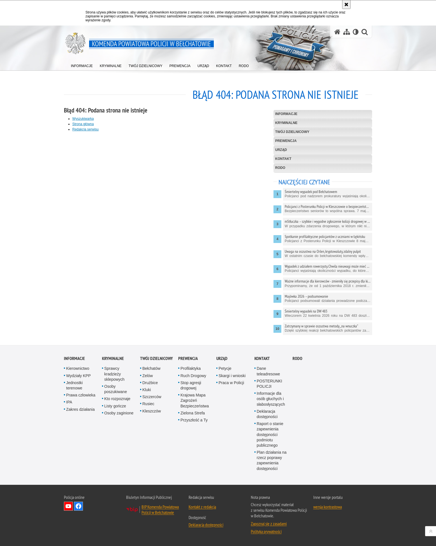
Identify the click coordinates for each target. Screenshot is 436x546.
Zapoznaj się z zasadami (269, 523)
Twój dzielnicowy (292, 132)
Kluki (146, 389)
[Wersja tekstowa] (356, 31)
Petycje (225, 368)
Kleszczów (151, 411)
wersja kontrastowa (327, 507)
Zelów (147, 375)
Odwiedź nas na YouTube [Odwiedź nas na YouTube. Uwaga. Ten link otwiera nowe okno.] (68, 506)
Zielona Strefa (192, 413)
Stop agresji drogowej (190, 385)
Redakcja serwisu (85, 129)
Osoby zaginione (118, 413)
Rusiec (148, 404)
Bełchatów (151, 368)
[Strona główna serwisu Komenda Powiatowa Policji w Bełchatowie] (337, 31)
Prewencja (286, 141)
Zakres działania (80, 409)
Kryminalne (286, 123)
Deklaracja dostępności (267, 414)
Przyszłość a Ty (194, 420)
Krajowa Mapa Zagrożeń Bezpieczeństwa (194, 400)
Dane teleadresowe (268, 371)
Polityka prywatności (266, 531)
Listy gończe (115, 406)
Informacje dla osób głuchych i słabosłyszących (271, 398)
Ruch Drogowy (193, 375)
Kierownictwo (77, 368)
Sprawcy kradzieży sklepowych (114, 373)
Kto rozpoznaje (117, 398)
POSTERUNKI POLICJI (269, 384)
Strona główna (83, 124)
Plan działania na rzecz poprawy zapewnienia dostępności (272, 460)
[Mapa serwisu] (346, 31)
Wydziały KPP (78, 375)
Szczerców (151, 396)
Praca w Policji (231, 382)
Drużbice (150, 382)
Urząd (281, 150)
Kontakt (283, 159)
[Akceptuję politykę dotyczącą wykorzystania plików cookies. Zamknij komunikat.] (346, 4)
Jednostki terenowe (74, 385)
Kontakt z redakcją (202, 507)
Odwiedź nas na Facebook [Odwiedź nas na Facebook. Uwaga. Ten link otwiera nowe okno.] (78, 506)
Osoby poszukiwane (115, 389)
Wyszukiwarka (83, 119)
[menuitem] (82, 65)
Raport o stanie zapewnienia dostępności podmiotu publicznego (270, 434)
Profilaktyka (190, 368)
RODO (280, 168)
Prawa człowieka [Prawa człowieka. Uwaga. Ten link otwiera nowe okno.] (80, 395)
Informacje (286, 114)
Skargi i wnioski (232, 375)
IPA (69, 402)
